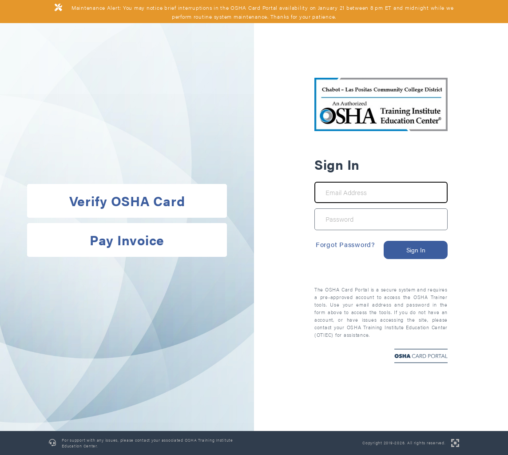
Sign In (415, 249)
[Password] (381, 219)
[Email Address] (381, 193)
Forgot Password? (345, 244)
